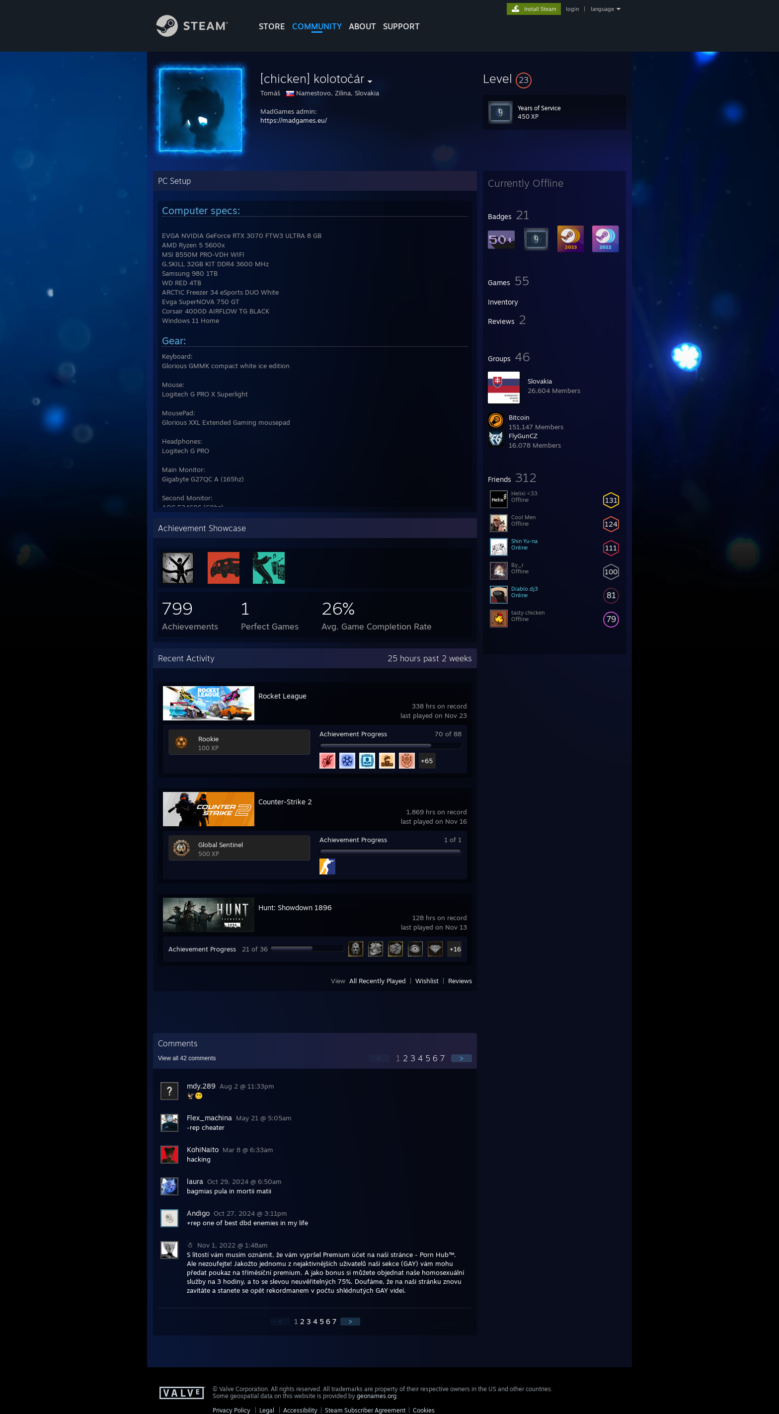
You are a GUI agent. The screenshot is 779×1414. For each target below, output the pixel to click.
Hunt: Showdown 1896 (295, 907)
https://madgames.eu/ (293, 120)
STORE (272, 26)
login (572, 8)
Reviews (460, 981)
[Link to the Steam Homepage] (199, 34)
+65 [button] (427, 761)
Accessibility (300, 1410)
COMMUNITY (317, 26)
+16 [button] (455, 949)
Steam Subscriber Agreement (365, 1410)
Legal (266, 1410)
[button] (554, 78)
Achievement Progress (353, 734)
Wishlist (427, 981)
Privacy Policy (231, 1410)
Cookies (424, 1410)
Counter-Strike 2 (285, 801)
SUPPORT (401, 26)
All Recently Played (377, 981)
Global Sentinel (220, 845)
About (362, 26)
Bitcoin (519, 417)
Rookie (208, 739)
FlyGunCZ (523, 436)
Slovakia (540, 381)
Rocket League (282, 696)
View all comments (187, 1058)
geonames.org (376, 1396)
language (602, 8)
